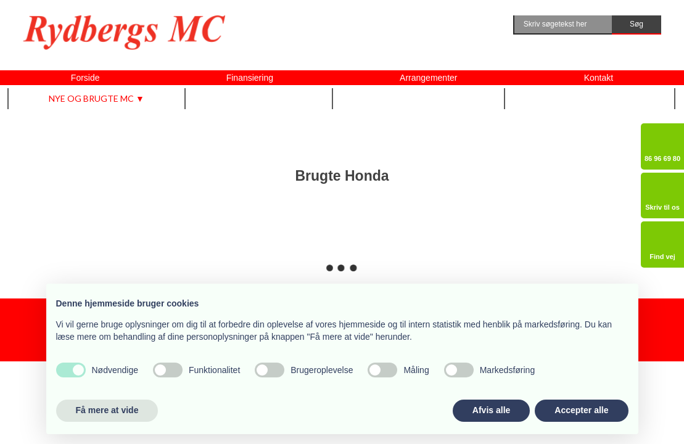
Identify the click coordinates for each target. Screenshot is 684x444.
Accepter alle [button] (581, 410)
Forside (85, 78)
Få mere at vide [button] (107, 410)
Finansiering (249, 78)
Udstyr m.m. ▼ (259, 98)
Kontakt (598, 78)
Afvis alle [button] (491, 410)
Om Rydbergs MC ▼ (590, 98)
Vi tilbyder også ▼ (419, 98)
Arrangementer (428, 78)
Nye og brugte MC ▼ (96, 98)
